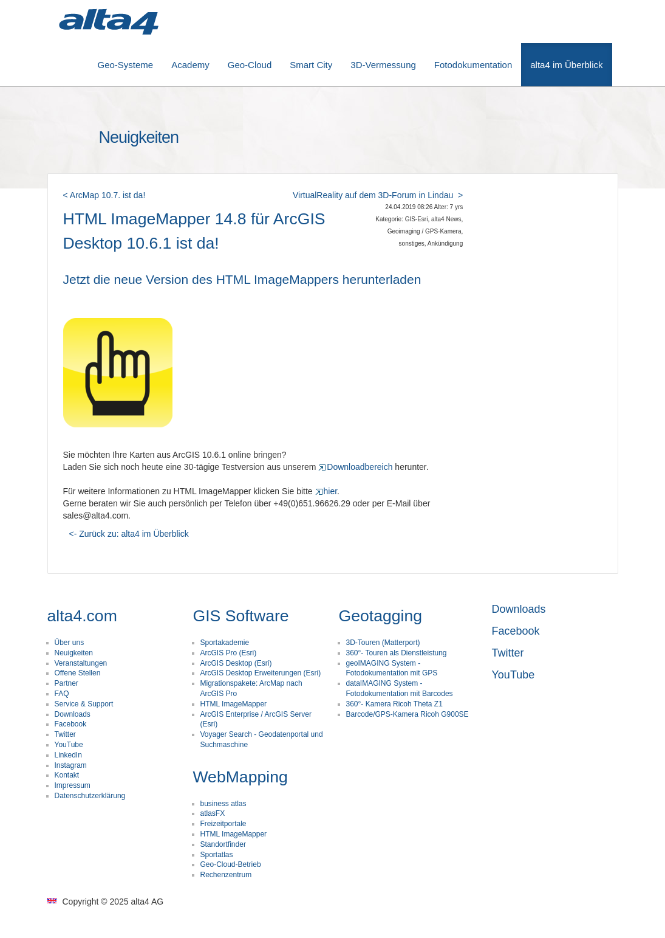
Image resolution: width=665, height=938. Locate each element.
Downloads (72, 714)
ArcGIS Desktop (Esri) (236, 663)
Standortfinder (223, 844)
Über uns (69, 642)
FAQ (62, 693)
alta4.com (82, 616)
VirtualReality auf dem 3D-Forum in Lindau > (378, 195)
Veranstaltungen (81, 663)
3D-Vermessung (383, 65)
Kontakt (67, 775)
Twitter (65, 734)
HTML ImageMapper (233, 704)
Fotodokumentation (473, 65)
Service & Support (84, 704)
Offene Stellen (78, 673)
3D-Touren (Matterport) (383, 642)
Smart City (311, 65)
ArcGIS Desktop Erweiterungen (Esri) (260, 673)
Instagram (71, 765)
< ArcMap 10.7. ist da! (104, 195)
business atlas (223, 803)
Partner (66, 683)
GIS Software (241, 616)
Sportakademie (225, 642)
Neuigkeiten (74, 653)
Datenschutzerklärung (90, 795)
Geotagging (381, 616)
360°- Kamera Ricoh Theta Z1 (394, 704)
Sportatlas (216, 854)
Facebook (71, 724)
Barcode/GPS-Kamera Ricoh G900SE (407, 714)
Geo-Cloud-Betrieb (230, 864)
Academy (190, 65)
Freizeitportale (223, 823)
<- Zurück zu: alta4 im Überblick (129, 534)
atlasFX (212, 813)
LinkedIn (68, 755)
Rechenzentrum (226, 875)
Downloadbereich (355, 467)
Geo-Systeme (126, 65)
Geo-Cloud (250, 65)
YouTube (69, 744)
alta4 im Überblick (566, 65)
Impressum (72, 785)
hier (326, 491)
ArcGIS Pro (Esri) (228, 653)
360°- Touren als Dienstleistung (396, 653)
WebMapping (240, 777)
